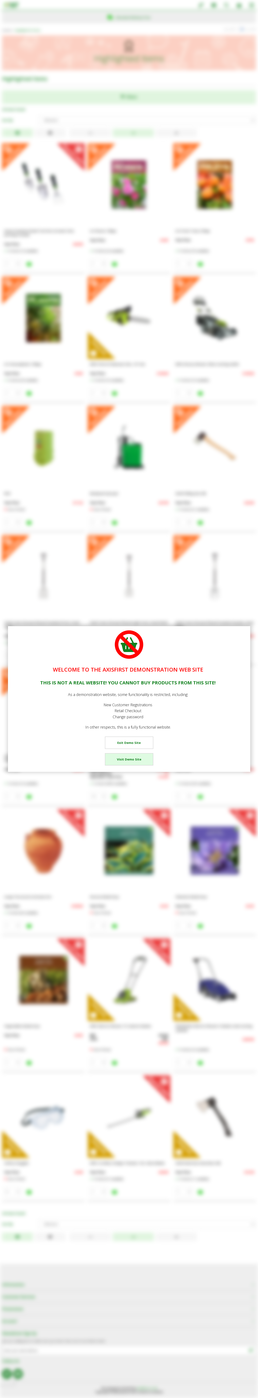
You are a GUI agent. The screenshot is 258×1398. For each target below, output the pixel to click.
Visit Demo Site (129, 759)
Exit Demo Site (129, 743)
